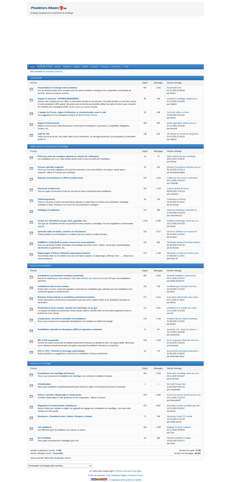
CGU (109, 475)
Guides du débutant (96, 475)
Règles (77, 67)
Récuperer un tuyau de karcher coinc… (183, 253)
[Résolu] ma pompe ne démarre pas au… (184, 167)
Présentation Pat (174, 88)
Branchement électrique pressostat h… (183, 351)
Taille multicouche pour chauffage (181, 156)
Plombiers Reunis (89, 115)
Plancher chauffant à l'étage (179, 438)
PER (110, 278)
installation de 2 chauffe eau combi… (182, 308)
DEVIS (85, 67)
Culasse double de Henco (178, 188)
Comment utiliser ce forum (178, 112)
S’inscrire (105, 67)
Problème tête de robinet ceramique (182, 319)
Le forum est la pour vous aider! (128, 471)
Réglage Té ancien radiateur (179, 427)
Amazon (94, 67)
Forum (140, 475)
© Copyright (114, 480)
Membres (67, 67)
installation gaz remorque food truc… (182, 286)
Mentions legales (119, 475)
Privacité (132, 475)
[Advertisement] (115, 40)
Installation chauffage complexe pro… (183, 99)
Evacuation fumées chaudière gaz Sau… (184, 406)
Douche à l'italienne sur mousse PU (182, 231)
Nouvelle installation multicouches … (182, 276)
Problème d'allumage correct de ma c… (184, 221)
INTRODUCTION (45, 67)
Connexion (115, 67)
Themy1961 (58, 453)
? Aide (125, 67)
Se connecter (48, 71)
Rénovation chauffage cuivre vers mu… (184, 373)
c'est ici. (41, 226)
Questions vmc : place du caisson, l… (183, 329)
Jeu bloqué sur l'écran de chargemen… (183, 134)
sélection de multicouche (91, 278)
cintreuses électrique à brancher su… (183, 210)
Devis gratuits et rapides (131, 480)
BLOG (57, 67)
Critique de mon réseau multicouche (182, 178)
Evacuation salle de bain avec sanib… (183, 297)
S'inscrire (58, 71)
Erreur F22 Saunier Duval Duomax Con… (184, 395)
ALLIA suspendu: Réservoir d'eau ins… (183, 340)
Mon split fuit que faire (176, 384)
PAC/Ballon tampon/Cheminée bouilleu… (184, 242)
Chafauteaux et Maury (176, 199)
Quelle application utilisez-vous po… (182, 123)
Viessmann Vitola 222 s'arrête (179, 416)
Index (32, 67)
